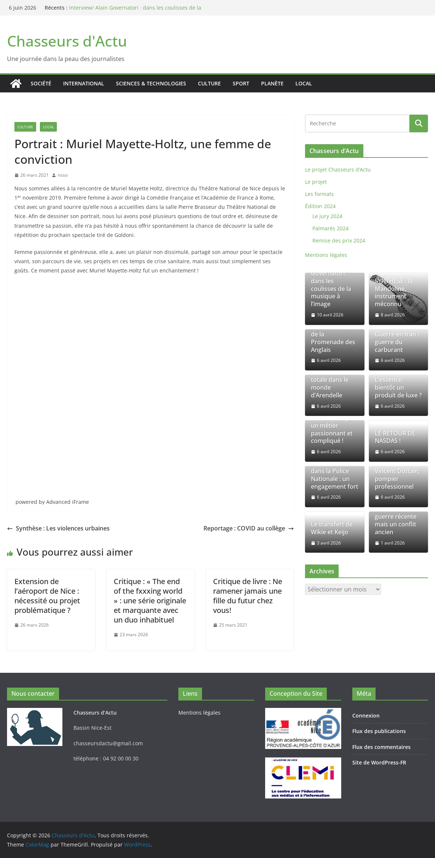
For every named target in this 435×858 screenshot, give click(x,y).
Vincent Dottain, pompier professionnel (397, 478)
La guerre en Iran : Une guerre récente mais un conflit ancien (396, 517)
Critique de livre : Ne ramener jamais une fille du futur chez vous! (247, 595)
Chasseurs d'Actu (67, 41)
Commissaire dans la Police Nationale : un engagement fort (334, 474)
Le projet (316, 181)
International (83, 83)
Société (41, 83)
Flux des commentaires (381, 746)
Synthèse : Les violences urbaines (58, 528)
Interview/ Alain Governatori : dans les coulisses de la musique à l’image (332, 285)
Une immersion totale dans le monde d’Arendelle (332, 384)
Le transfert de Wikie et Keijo (332, 528)
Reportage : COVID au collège (248, 528)
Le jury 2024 (327, 216)
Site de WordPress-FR (379, 762)
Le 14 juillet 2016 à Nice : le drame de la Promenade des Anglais (334, 334)
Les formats (319, 193)
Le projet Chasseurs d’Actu (338, 169)
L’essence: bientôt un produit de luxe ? (398, 387)
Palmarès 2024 (330, 228)
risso (63, 175)
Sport (241, 83)
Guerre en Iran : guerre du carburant (397, 341)
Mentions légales (326, 254)
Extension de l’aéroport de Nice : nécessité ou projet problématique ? (47, 595)
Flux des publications (379, 731)
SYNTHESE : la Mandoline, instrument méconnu (394, 292)
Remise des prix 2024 (338, 240)
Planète (272, 83)
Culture (209, 83)
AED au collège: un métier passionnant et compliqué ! (332, 429)
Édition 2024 (320, 206)
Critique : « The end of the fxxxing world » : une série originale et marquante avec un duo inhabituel (150, 600)
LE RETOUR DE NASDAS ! (395, 437)
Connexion (366, 715)
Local (303, 83)
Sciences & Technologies (151, 83)
